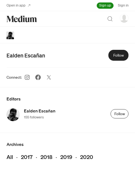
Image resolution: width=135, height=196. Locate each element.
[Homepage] (22, 19)
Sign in (123, 5)
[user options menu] (124, 18)
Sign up (105, 5)
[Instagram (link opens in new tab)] (27, 77)
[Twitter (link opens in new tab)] (49, 77)
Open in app (18, 5)
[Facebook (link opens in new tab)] (38, 77)
